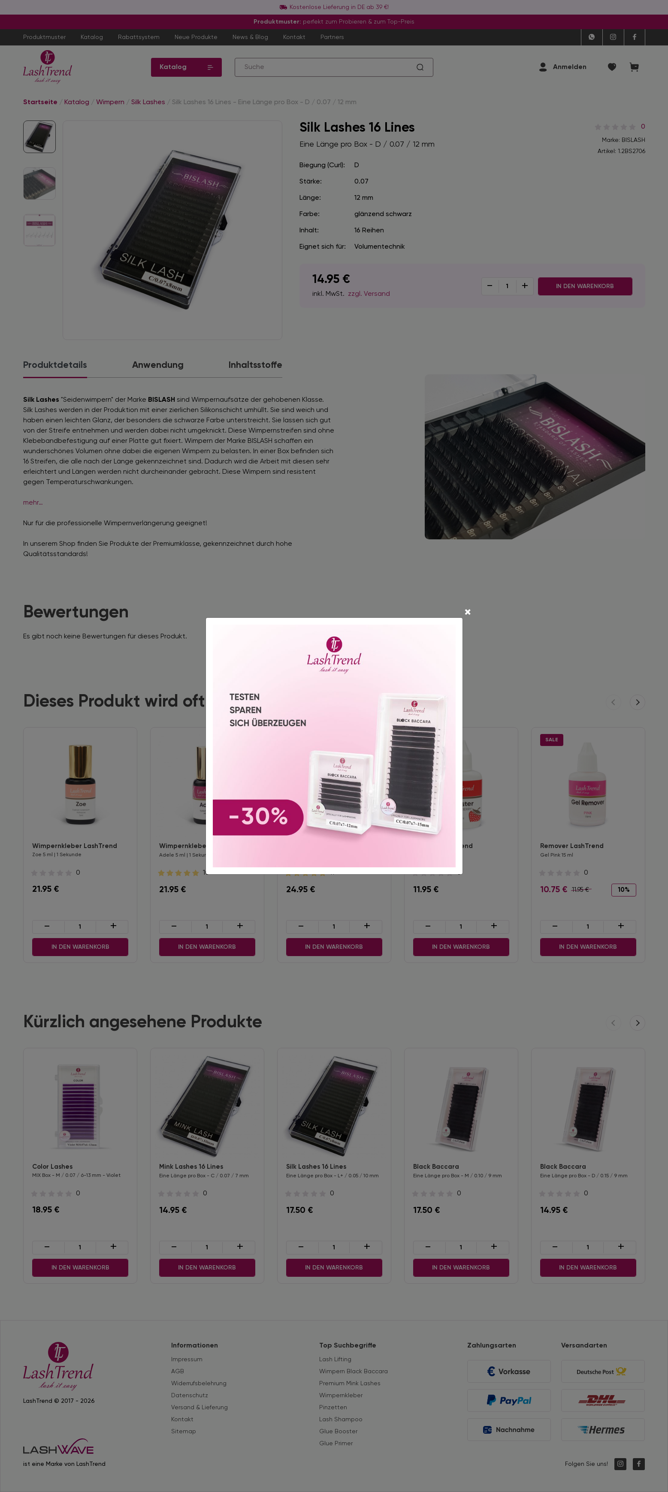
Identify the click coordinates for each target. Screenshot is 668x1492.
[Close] (467, 613)
